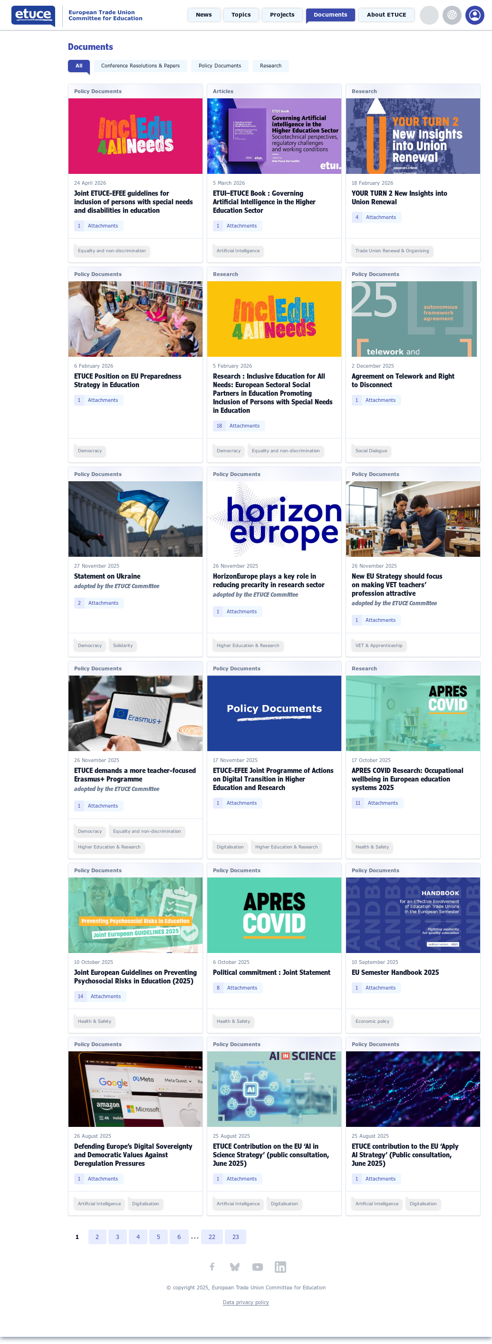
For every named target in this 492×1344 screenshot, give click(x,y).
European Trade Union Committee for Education (92, 15)
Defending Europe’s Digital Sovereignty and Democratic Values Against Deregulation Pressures (134, 1162)
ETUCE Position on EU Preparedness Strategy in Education (129, 380)
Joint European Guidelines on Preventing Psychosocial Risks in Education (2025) (125, 979)
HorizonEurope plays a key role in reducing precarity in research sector (269, 579)
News (207, 14)
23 (237, 1244)
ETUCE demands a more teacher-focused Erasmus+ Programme (136, 773)
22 (213, 1244)
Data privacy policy (246, 1310)
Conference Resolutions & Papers (141, 66)
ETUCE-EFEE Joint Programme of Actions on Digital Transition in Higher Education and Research (273, 778)
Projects (284, 14)
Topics (243, 14)
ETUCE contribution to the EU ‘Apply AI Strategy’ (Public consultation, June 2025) (405, 1162)
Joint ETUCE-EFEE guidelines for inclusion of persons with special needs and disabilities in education (134, 201)
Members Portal (474, 15)
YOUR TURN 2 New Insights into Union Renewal (400, 197)
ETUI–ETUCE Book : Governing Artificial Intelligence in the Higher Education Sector (264, 201)
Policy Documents (221, 66)
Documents (331, 14)
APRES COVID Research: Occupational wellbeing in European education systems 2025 (408, 778)
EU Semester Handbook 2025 (396, 970)
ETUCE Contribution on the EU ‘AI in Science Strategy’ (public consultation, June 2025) (271, 1162)
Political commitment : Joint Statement (272, 970)
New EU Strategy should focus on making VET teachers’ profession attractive (397, 584)
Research (271, 66)
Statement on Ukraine (108, 575)
